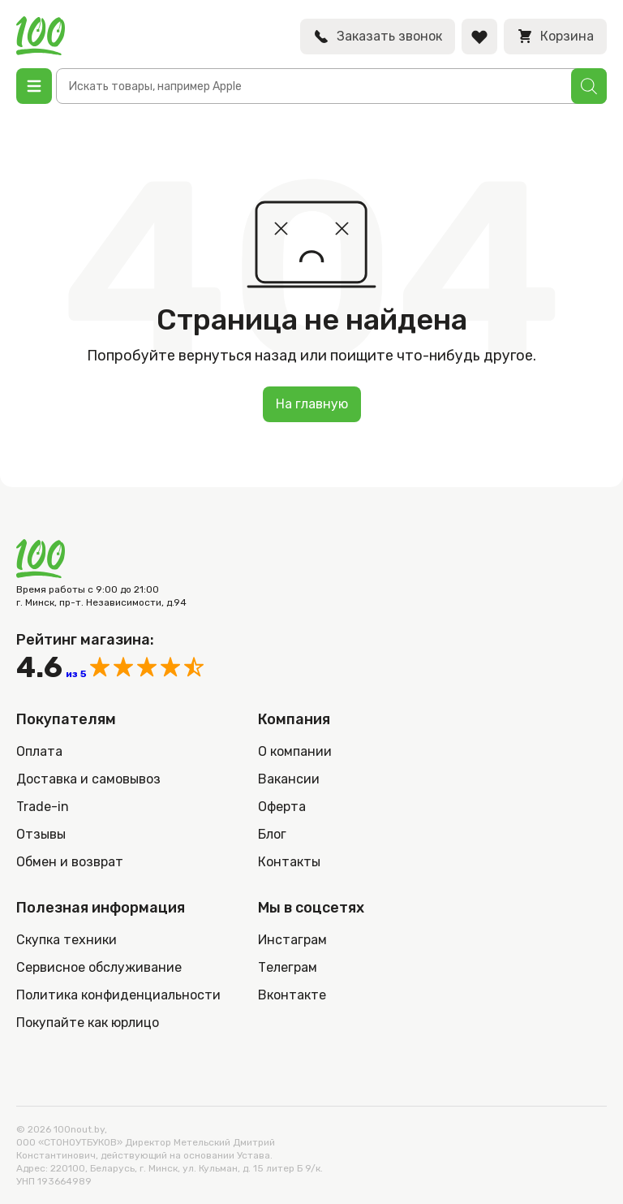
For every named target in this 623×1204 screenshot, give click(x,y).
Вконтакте (292, 995)
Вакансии (289, 779)
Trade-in (42, 806)
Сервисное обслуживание (99, 967)
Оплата (39, 751)
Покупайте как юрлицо (87, 1022)
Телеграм (287, 967)
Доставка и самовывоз (88, 779)
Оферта (282, 806)
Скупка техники (66, 939)
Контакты (289, 862)
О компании (295, 751)
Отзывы (41, 834)
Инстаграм (292, 939)
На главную (312, 404)
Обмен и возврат (69, 862)
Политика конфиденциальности (118, 995)
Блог (272, 834)
